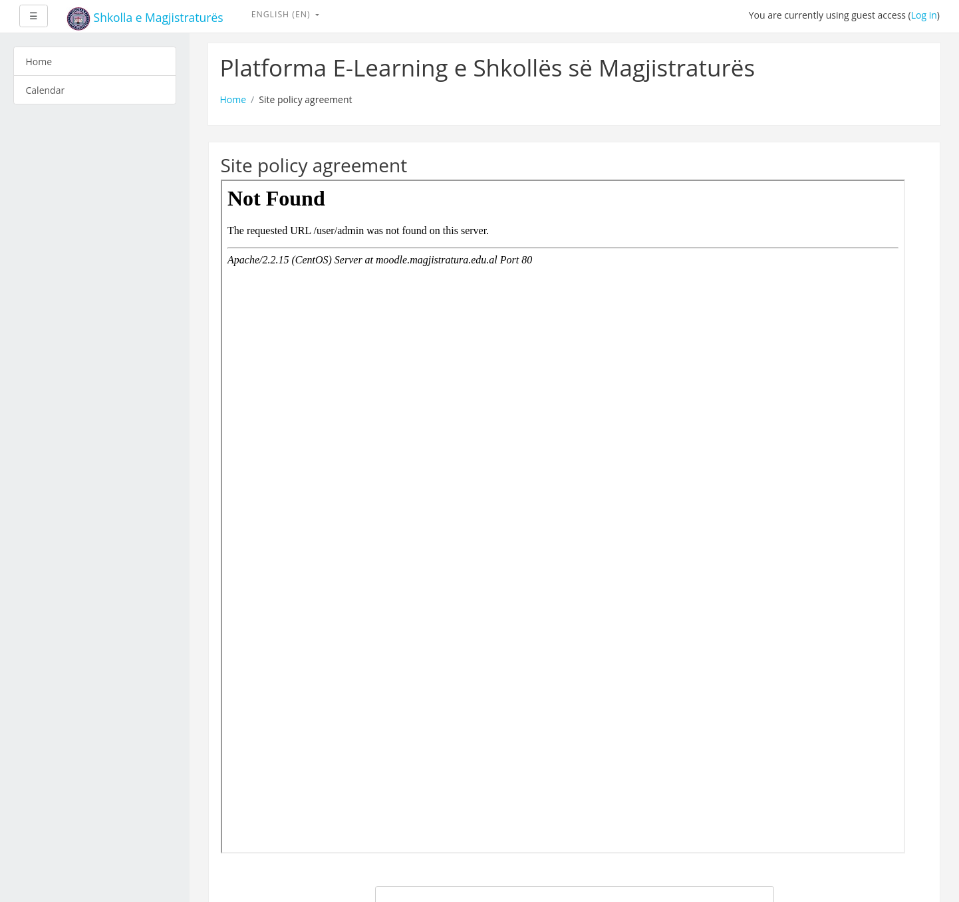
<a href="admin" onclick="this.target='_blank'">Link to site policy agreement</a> (563, 516)
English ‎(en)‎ (282, 14)
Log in (924, 15)
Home (233, 99)
